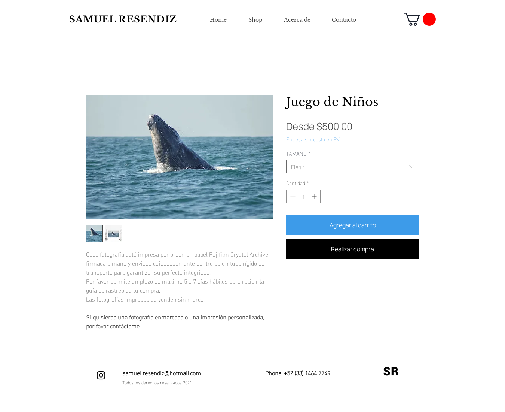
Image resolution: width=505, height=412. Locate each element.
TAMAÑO (298, 153)
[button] (420, 19)
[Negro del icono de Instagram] (101, 375)
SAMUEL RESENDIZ (123, 19)
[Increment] (314, 196)
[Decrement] (292, 196)
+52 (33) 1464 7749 (307, 372)
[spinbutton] (303, 196)
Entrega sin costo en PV (313, 139)
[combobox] (352, 166)
